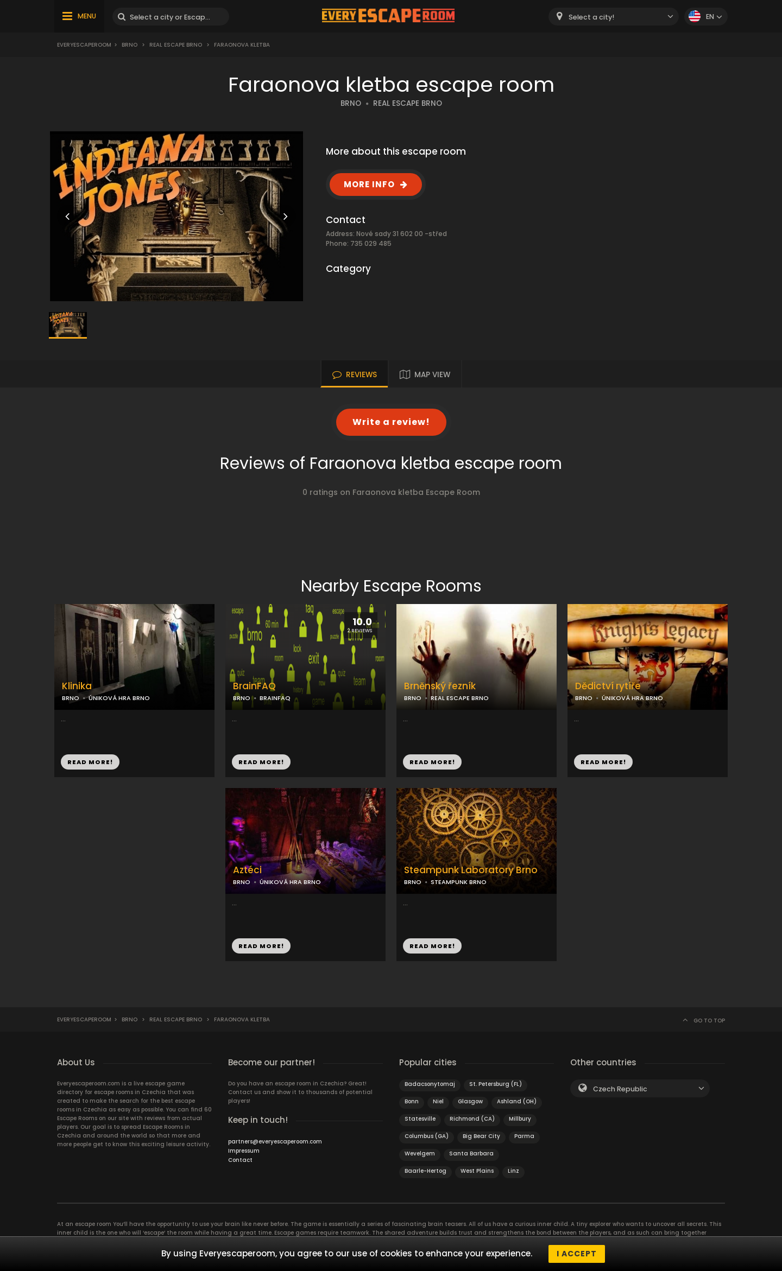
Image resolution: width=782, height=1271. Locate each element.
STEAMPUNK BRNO (459, 882)
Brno (129, 45)
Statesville (420, 1119)
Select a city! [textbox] (591, 17)
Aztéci (247, 870)
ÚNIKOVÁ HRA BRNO (119, 698)
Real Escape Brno (175, 45)
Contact (240, 1160)
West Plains (477, 1171)
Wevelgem (420, 1153)
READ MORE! (90, 762)
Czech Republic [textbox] (620, 1089)
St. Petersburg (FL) (495, 1084)
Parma (524, 1136)
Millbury (520, 1119)
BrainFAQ (254, 686)
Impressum (244, 1151)
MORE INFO (369, 184)
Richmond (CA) (472, 1119)
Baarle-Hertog (425, 1171)
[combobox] (613, 17)
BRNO (350, 103)
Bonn (412, 1101)
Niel (438, 1101)
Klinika (77, 686)
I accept (577, 1253)
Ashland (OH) (517, 1101)
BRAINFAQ (275, 698)
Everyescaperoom (84, 45)
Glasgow (470, 1101)
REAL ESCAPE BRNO (407, 103)
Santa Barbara (471, 1153)
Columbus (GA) (427, 1136)
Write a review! (391, 422)
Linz (513, 1171)
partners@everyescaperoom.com (275, 1141)
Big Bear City (481, 1136)
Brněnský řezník (440, 686)
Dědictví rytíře (608, 686)
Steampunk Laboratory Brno (471, 870)
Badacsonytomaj (430, 1084)
